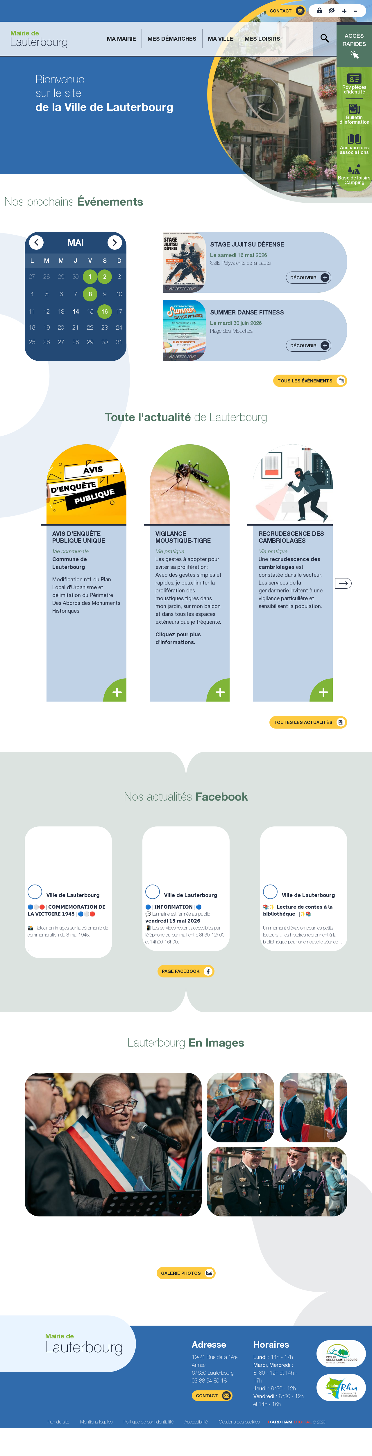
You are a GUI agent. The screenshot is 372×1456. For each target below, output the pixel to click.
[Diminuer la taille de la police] (355, 10)
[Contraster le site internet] (332, 11)
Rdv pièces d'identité (354, 84)
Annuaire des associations (354, 144)
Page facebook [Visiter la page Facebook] (187, 971)
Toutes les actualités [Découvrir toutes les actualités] (309, 722)
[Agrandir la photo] (113, 1144)
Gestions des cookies (239, 1421)
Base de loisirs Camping (354, 174)
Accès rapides (354, 40)
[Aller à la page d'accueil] (37, 39)
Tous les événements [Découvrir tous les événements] (311, 380)
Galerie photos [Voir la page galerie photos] (187, 1273)
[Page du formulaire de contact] (286, 11)
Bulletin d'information (354, 114)
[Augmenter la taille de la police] (344, 10)
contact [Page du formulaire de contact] (213, 1395)
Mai (75, 242)
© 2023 (296, 1422)
